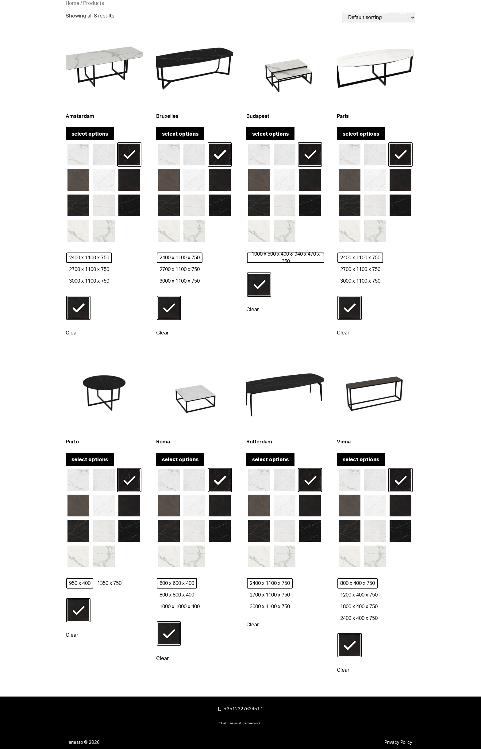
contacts (352, 12)
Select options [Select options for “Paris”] (361, 134)
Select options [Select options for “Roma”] (180, 459)
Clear (72, 332)
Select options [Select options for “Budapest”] (270, 134)
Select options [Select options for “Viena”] (361, 459)
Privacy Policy (398, 742)
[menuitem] (402, 12)
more (288, 12)
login (381, 12)
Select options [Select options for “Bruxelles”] (180, 134)
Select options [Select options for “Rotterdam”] (270, 459)
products (318, 12)
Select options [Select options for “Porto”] (89, 459)
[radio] (78, 154)
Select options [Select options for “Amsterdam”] (89, 134)
